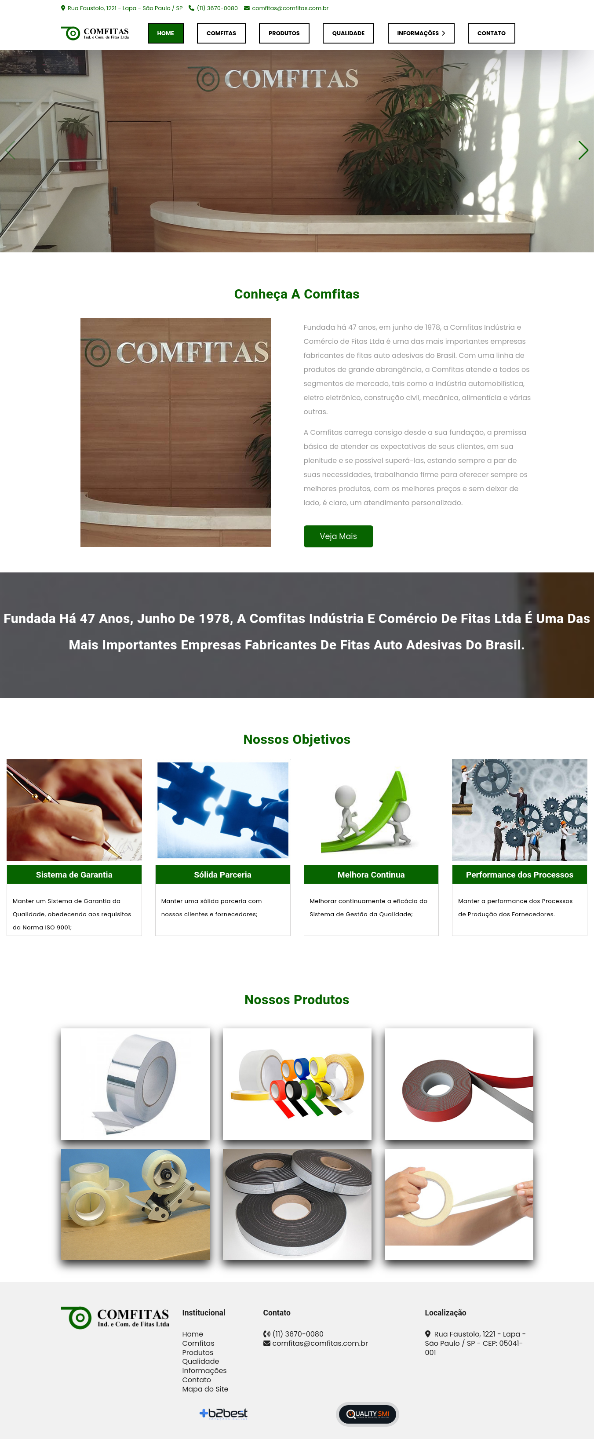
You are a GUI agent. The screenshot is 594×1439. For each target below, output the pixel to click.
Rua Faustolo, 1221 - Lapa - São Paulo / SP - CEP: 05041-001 (475, 1343)
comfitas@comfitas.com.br (290, 8)
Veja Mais (338, 536)
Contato (491, 33)
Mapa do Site (205, 1389)
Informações (421, 33)
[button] (584, 150)
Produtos (284, 33)
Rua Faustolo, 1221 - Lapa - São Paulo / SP (124, 8)
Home (165, 33)
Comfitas (221, 33)
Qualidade (348, 33)
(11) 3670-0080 (217, 8)
